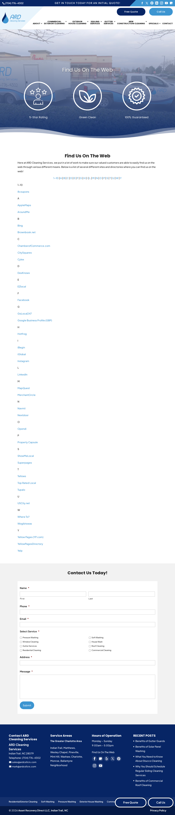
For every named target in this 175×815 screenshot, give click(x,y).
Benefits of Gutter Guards (150, 741)
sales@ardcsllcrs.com (22, 762)
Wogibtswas (25, 523)
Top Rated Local (27, 482)
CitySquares (25, 252)
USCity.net (24, 503)
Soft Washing (97, 637)
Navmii (22, 408)
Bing (20, 225)
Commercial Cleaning (101, 650)
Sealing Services (95, 23)
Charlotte (76, 756)
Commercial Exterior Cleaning (54, 23)
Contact (167, 24)
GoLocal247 (25, 313)
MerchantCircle (27, 394)
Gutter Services (108, 23)
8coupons (23, 191)
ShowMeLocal (26, 455)
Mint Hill (54, 756)
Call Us (161, 11)
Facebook (23, 300)
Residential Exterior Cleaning (23, 801)
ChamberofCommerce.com (34, 245)
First (22, 598)
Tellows (22, 476)
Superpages (25, 462)
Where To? (23, 516)
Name (24, 588)
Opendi (22, 428)
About (36, 24)
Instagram (23, 361)
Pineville (73, 752)
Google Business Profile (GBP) (35, 320)
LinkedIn (22, 374)
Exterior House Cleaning (77, 23)
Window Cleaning (30, 642)
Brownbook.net (27, 232)
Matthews (69, 747)
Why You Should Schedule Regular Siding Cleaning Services (150, 771)
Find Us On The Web (103, 752)
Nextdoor (23, 415)
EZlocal (22, 286)
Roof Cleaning (98, 646)
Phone (25, 606)
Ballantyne (66, 760)
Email (24, 618)
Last (91, 598)
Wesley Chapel (59, 752)
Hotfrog (22, 333)
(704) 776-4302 (14, 3)
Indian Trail (56, 747)
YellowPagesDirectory (30, 543)
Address (26, 657)
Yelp (20, 550)
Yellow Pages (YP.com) (30, 537)
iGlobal (22, 354)
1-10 (55, 178)
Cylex (21, 259)
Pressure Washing (30, 637)
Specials (154, 24)
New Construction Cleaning (131, 23)
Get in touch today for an (87, 3)
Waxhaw (65, 756)
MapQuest (24, 388)
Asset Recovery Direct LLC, (43, 810)
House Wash (97, 642)
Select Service (29, 631)
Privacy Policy (158, 810)
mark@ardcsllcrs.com (22, 766)
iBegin (21, 347)
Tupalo (21, 489)
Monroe (54, 760)
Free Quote (131, 11)
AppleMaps (24, 205)
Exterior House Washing (91, 801)
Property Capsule (28, 442)
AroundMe (24, 212)
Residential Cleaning (32, 650)
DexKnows (24, 272)
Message (26, 671)
